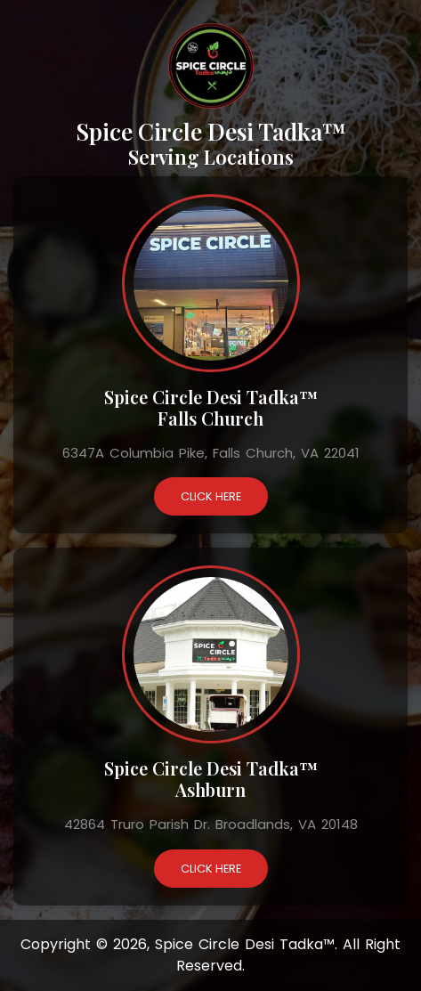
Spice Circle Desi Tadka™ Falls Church (211, 407)
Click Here (211, 496)
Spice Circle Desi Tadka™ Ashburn (211, 778)
